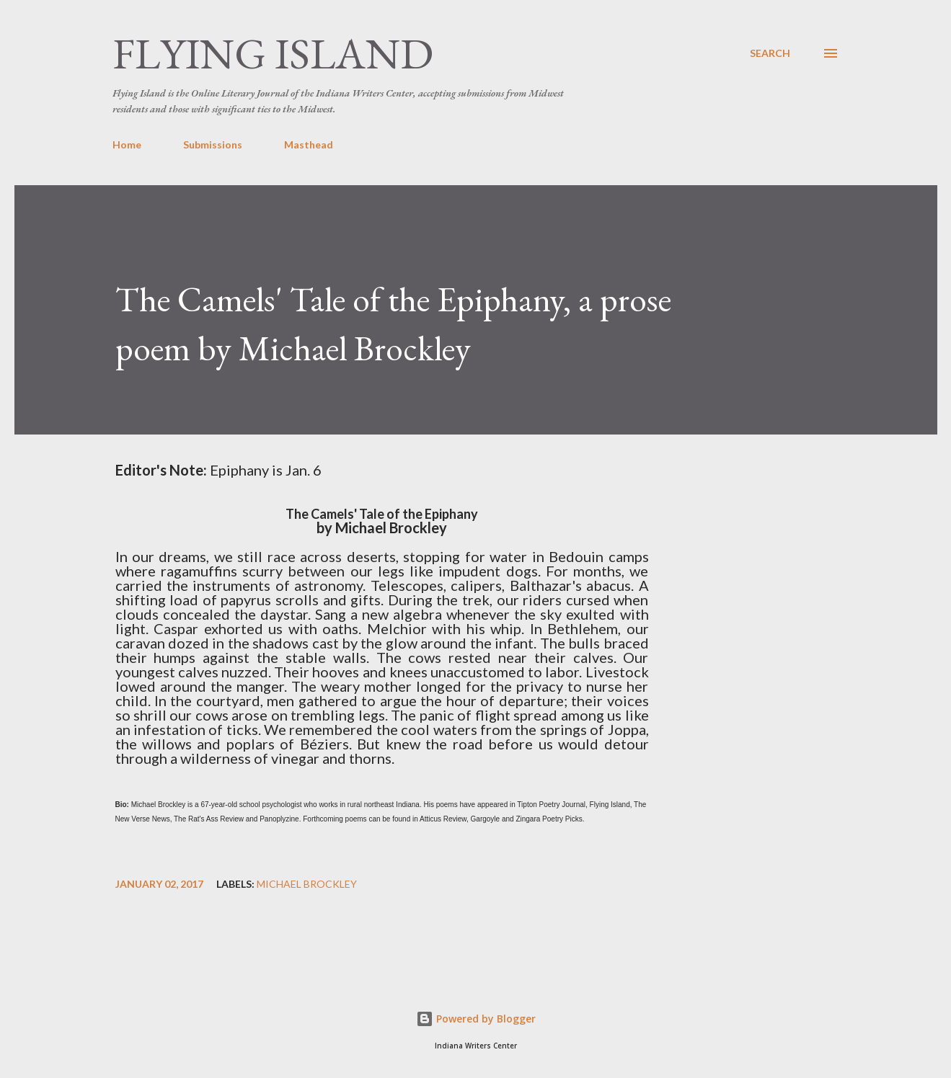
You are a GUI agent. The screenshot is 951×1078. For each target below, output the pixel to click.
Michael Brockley (307, 884)
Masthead (308, 144)
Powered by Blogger (476, 1018)
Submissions (212, 144)
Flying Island (272, 53)
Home (126, 144)
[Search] (770, 53)
